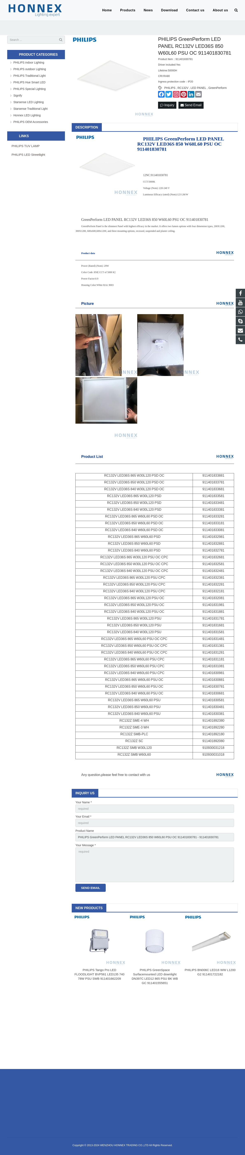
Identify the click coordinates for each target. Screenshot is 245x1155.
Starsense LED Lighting (28, 102)
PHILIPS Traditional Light (29, 75)
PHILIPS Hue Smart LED (29, 82)
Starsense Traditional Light (30, 108)
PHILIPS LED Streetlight (28, 154)
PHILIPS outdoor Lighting (29, 69)
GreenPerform (217, 88)
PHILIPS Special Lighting (29, 89)
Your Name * (83, 802)
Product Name (84, 830)
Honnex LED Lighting (27, 115)
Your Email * (83, 816)
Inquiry (167, 105)
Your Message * (85, 845)
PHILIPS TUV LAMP (26, 146)
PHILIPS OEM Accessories (30, 122)
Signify (17, 95)
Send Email (191, 105)
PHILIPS (169, 88)
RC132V (182, 88)
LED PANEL (198, 88)
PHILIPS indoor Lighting (28, 62)
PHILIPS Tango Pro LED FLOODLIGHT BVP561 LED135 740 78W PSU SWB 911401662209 (99, 974)
